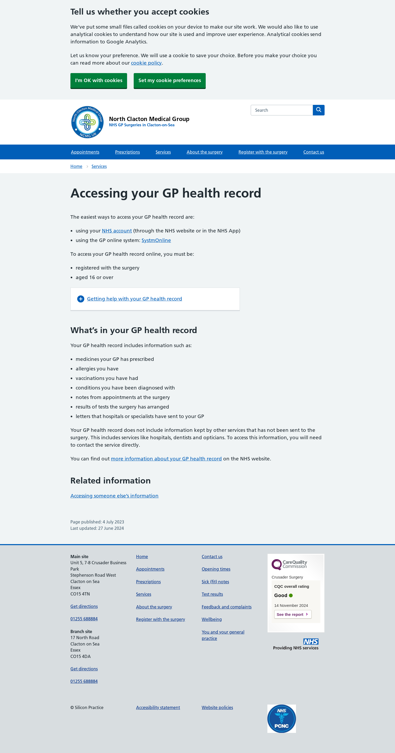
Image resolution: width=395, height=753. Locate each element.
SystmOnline (156, 240)
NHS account (117, 231)
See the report (290, 614)
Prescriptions (127, 152)
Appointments (85, 152)
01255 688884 (84, 618)
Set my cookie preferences (169, 80)
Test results (212, 594)
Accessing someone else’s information (114, 496)
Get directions (84, 606)
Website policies (217, 707)
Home (76, 166)
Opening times (216, 569)
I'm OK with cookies (98, 80)
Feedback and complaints (227, 606)
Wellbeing (212, 619)
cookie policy (146, 63)
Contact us (313, 152)
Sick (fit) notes (215, 581)
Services (163, 152)
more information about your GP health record (166, 459)
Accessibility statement (158, 707)
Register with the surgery (263, 152)
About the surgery (205, 152)
